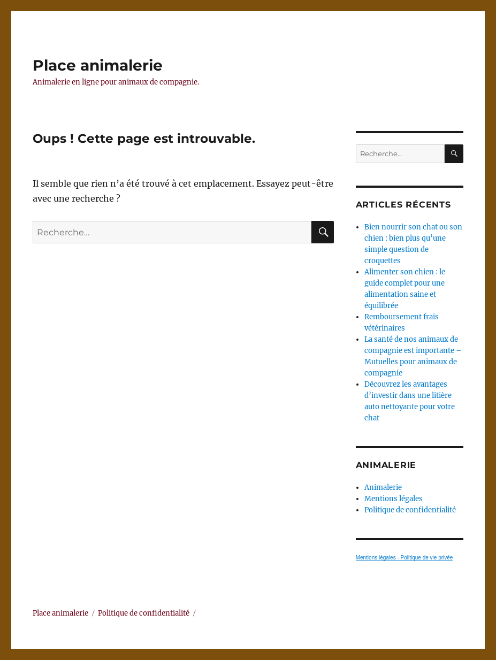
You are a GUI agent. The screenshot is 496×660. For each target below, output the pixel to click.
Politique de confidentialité (410, 510)
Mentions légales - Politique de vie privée (404, 558)
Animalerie (383, 487)
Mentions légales (393, 498)
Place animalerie (98, 65)
